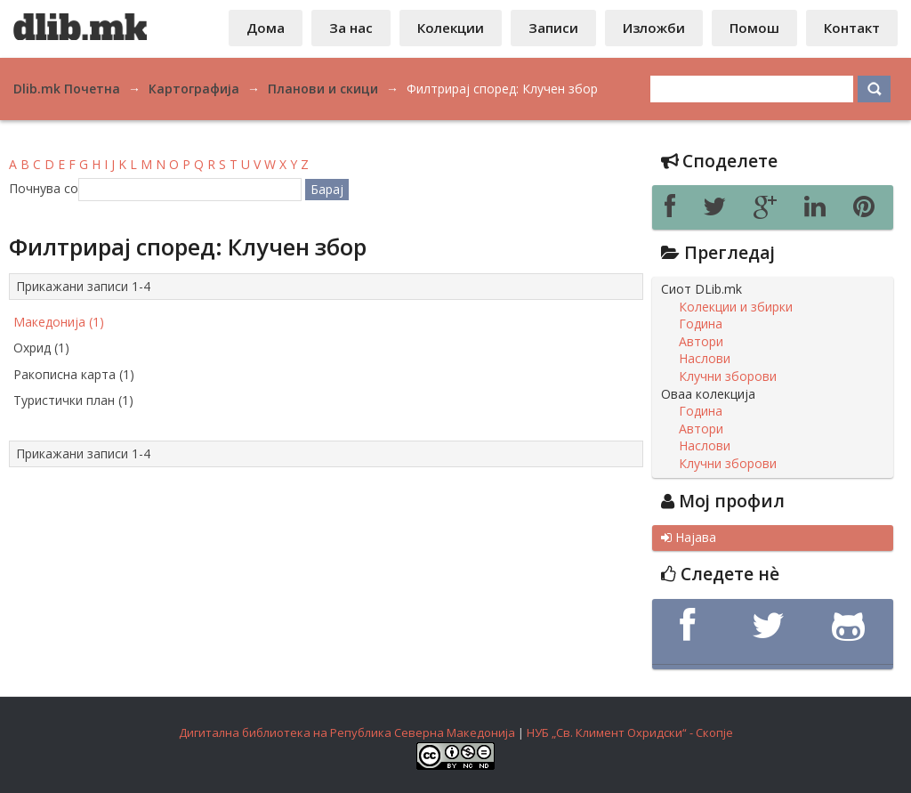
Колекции (450, 27)
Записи (553, 27)
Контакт (852, 27)
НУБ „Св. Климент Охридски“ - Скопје (630, 732)
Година (700, 324)
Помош (754, 27)
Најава (688, 537)
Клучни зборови (728, 376)
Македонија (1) (58, 321)
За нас (351, 27)
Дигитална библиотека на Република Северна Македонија (347, 732)
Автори (701, 342)
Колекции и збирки (736, 307)
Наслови (704, 358)
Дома (265, 27)
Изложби (654, 27)
